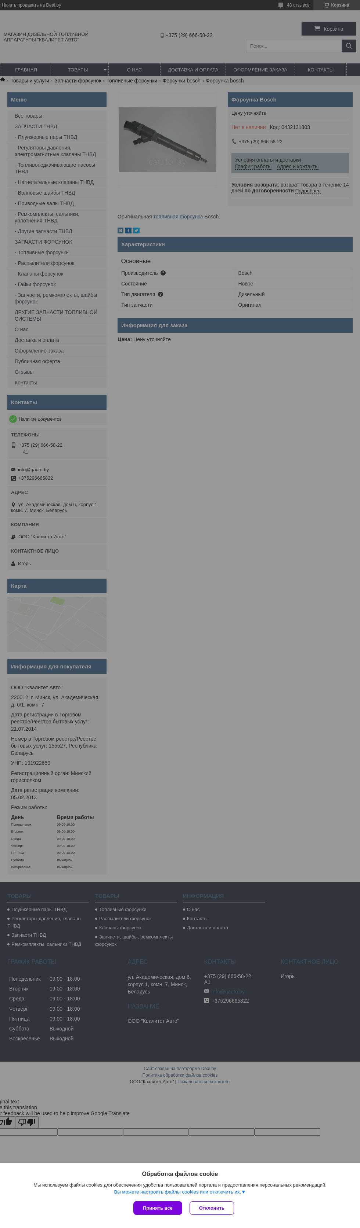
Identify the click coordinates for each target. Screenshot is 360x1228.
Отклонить (211, 1208)
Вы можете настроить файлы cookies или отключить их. (177, 1192)
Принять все (158, 1208)
